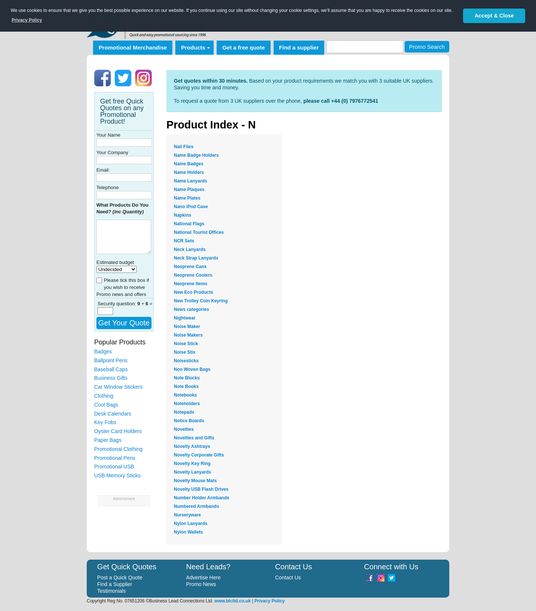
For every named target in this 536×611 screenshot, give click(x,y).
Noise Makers (188, 335)
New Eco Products (193, 292)
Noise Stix (184, 352)
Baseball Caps (111, 369)
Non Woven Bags (192, 369)
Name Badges (188, 163)
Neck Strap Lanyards (196, 258)
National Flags (189, 223)
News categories (191, 309)
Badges (103, 351)
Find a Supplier (114, 584)
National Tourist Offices (199, 232)
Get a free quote (243, 47)
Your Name (108, 135)
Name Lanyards (190, 181)
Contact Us (288, 577)
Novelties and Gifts (194, 437)
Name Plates (187, 198)
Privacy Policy (269, 601)
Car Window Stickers (118, 387)
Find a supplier (299, 47)
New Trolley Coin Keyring (201, 300)
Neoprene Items (190, 283)
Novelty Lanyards (192, 472)
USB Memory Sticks (117, 475)
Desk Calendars (112, 414)
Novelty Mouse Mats (195, 480)
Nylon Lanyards (190, 523)
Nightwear (184, 318)
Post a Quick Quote (119, 577)
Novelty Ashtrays (192, 446)
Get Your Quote (124, 323)
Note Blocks (187, 378)
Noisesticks (186, 360)
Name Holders (189, 172)
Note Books (186, 386)
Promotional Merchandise (133, 47)
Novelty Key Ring (192, 463)
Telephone (107, 187)
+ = (145, 303)
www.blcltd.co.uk (232, 601)
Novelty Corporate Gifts (199, 455)
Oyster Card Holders (118, 431)
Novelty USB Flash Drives (201, 489)
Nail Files (184, 146)
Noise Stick (186, 343)
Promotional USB (114, 467)
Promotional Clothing (118, 449)
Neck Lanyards (189, 249)
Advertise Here (203, 577)
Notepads (184, 412)
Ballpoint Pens (111, 360)
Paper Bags (107, 440)
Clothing (103, 396)
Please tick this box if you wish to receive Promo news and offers (122, 287)
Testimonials (111, 591)
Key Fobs (105, 422)
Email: (103, 170)
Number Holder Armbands (201, 497)
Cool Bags (106, 405)
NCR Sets (184, 241)
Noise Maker (187, 326)
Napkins (182, 215)
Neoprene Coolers (193, 275)
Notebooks (185, 395)
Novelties (184, 429)
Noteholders (187, 403)
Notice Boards (189, 420)
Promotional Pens (114, 458)
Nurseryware (187, 515)
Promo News (201, 584)
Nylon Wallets (188, 532)
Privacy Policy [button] (27, 20)
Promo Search (427, 47)
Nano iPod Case (191, 206)
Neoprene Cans (190, 266)
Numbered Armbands (196, 506)
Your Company (112, 152)
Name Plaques (189, 189)
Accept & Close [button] (494, 16)
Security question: (117, 303)
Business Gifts (110, 378)
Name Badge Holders (196, 155)
